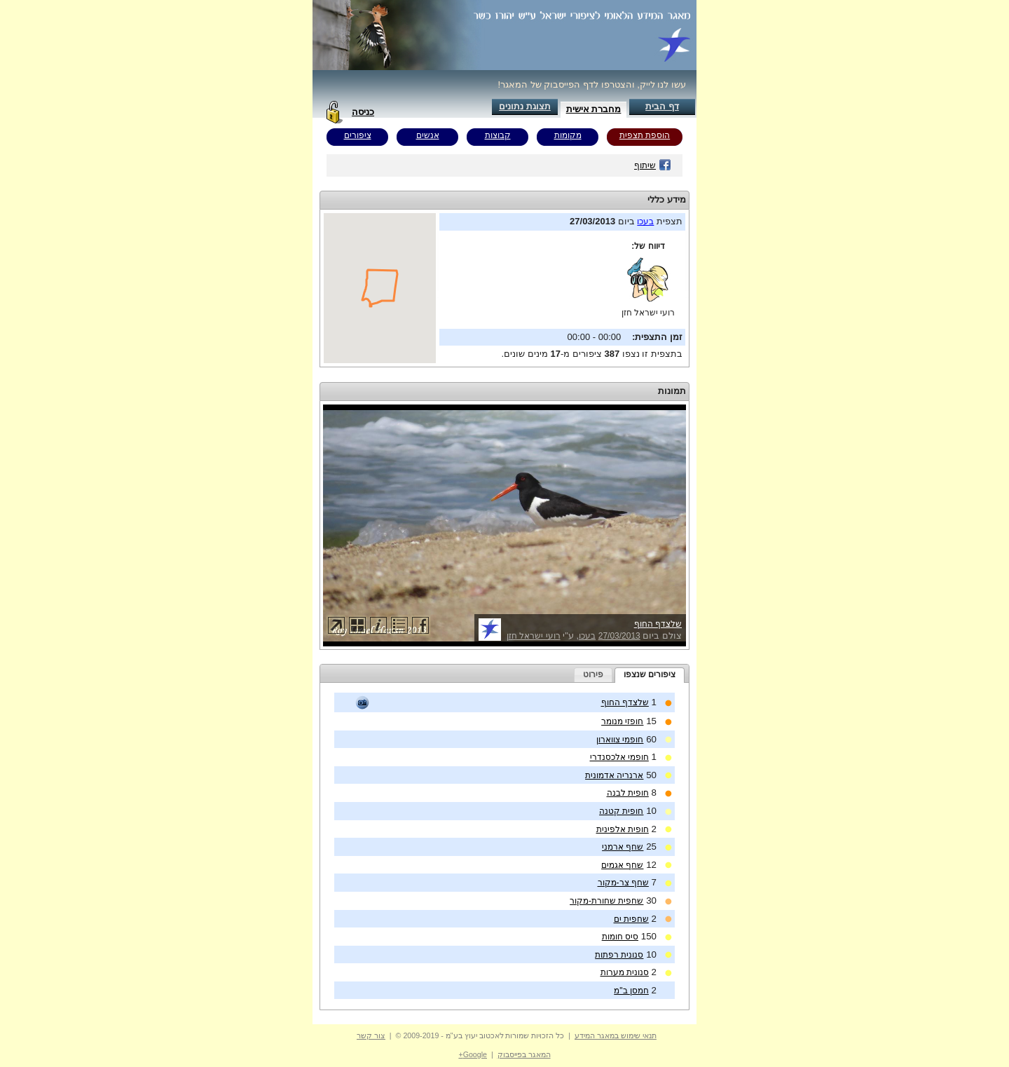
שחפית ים (631, 919)
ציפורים (357, 135)
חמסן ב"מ (631, 990)
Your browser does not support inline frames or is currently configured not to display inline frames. (380, 288)
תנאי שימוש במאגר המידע (616, 1035)
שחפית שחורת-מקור (606, 901)
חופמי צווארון (619, 740)
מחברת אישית (594, 109)
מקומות (568, 135)
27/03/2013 (619, 636)
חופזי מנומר (622, 721)
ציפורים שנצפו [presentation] (649, 674)
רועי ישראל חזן (648, 313)
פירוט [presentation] (593, 674)
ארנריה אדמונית (614, 775)
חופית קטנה (621, 811)
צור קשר (371, 1035)
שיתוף (652, 165)
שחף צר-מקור (623, 883)
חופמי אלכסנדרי (619, 757)
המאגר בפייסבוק (524, 1054)
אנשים (427, 135)
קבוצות (498, 135)
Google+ (472, 1054)
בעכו (645, 221)
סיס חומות (620, 937)
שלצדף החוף (658, 624)
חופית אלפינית (622, 829)
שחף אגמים (622, 865)
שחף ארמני (622, 847)
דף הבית (662, 106)
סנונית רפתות (619, 955)
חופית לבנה (628, 793)
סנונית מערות (624, 972)
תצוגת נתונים (525, 106)
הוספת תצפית (644, 135)
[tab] (650, 675)
